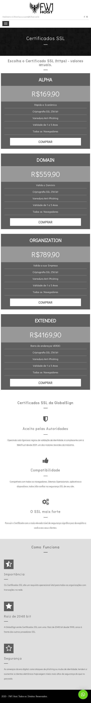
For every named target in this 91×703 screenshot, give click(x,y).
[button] (45, 141)
